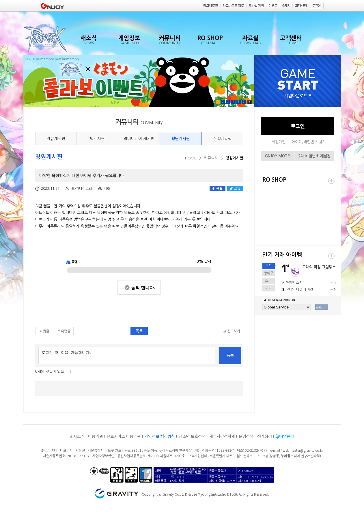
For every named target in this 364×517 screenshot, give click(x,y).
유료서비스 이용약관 (124, 436)
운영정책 (246, 436)
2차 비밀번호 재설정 (314, 156)
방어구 (268, 273)
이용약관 (95, 436)
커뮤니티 (211, 158)
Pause (249, 102)
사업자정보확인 (103, 455)
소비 (268, 280)
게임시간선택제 (222, 436)
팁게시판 (97, 139)
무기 (268, 265)
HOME (190, 158)
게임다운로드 (297, 96)
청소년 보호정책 (192, 436)
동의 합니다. (143, 287)
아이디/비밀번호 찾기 (309, 142)
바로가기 (321, 307)
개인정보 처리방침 (160, 436)
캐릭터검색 (222, 139)
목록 (139, 331)
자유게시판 (55, 139)
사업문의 (287, 436)
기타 (268, 288)
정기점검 (264, 436)
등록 (230, 355)
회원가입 (278, 142)
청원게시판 (180, 139)
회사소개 (77, 436)
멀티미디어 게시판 (138, 139)
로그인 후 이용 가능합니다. (126, 355)
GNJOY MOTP (277, 156)
